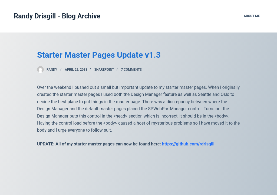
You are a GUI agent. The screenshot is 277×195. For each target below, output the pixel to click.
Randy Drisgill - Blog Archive (57, 16)
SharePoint (104, 70)
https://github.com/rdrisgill (188, 144)
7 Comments (131, 70)
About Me (252, 16)
